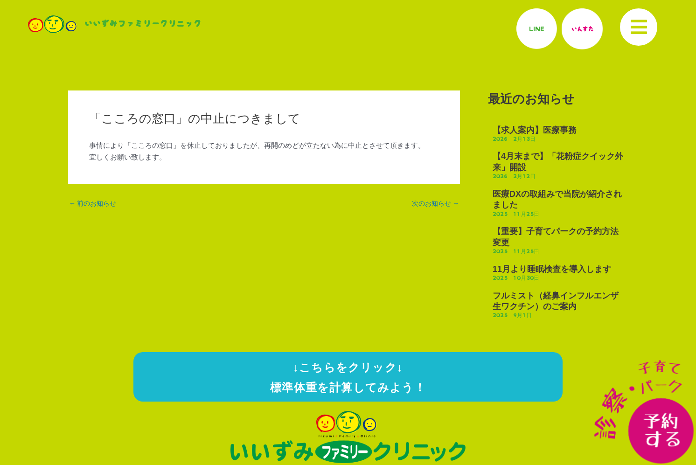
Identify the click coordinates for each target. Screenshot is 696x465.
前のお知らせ (94, 203)
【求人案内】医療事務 (535, 130)
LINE (537, 28)
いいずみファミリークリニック (143, 24)
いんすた (582, 28)
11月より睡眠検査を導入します (552, 269)
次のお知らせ (433, 203)
